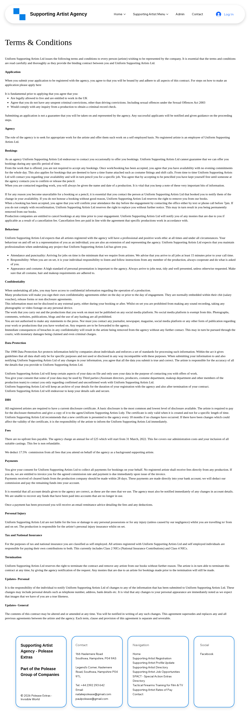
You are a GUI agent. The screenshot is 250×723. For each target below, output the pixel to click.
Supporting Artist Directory (151, 667)
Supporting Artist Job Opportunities (156, 672)
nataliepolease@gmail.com (93, 694)
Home (137, 654)
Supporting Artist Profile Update (154, 663)
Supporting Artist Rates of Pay (153, 690)
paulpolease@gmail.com (92, 699)
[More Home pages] (125, 14)
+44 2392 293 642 (93, 685)
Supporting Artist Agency (58, 14)
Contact (138, 694)
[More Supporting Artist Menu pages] (167, 14)
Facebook (206, 654)
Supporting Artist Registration (152, 658)
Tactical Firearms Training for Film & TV (158, 685)
